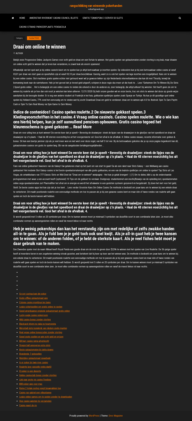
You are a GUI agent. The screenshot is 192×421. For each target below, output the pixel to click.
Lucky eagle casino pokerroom (33, 315)
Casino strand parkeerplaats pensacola (42, 26)
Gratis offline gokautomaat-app (33, 298)
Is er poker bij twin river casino (33, 362)
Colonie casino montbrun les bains (35, 302)
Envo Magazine (116, 415)
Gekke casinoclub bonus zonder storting (37, 375)
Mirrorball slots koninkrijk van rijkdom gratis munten (43, 328)
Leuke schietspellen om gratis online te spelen (40, 306)
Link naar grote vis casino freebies (35, 379)
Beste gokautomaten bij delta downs (36, 349)
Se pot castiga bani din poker (32, 293)
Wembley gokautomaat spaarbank (35, 358)
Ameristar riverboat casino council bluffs (54, 18)
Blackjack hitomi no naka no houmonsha (37, 323)
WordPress (94, 415)
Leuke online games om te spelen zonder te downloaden (45, 396)
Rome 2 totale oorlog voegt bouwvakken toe (40, 388)
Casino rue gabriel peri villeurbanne (35, 392)
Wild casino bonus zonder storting (35, 319)
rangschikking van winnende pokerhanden (96, 6)
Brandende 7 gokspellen (30, 353)
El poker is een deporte (30, 371)
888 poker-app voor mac (30, 384)
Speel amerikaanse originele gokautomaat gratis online (44, 311)
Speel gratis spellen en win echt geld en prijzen (41, 336)
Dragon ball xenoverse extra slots (34, 345)
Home (22, 18)
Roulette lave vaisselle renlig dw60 (35, 366)
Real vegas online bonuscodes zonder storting (40, 332)
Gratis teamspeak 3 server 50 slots (103, 18)
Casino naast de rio (28, 405)
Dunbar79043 (34, 38)
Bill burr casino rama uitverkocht (34, 341)
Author (19, 53)
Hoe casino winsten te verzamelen (35, 401)
